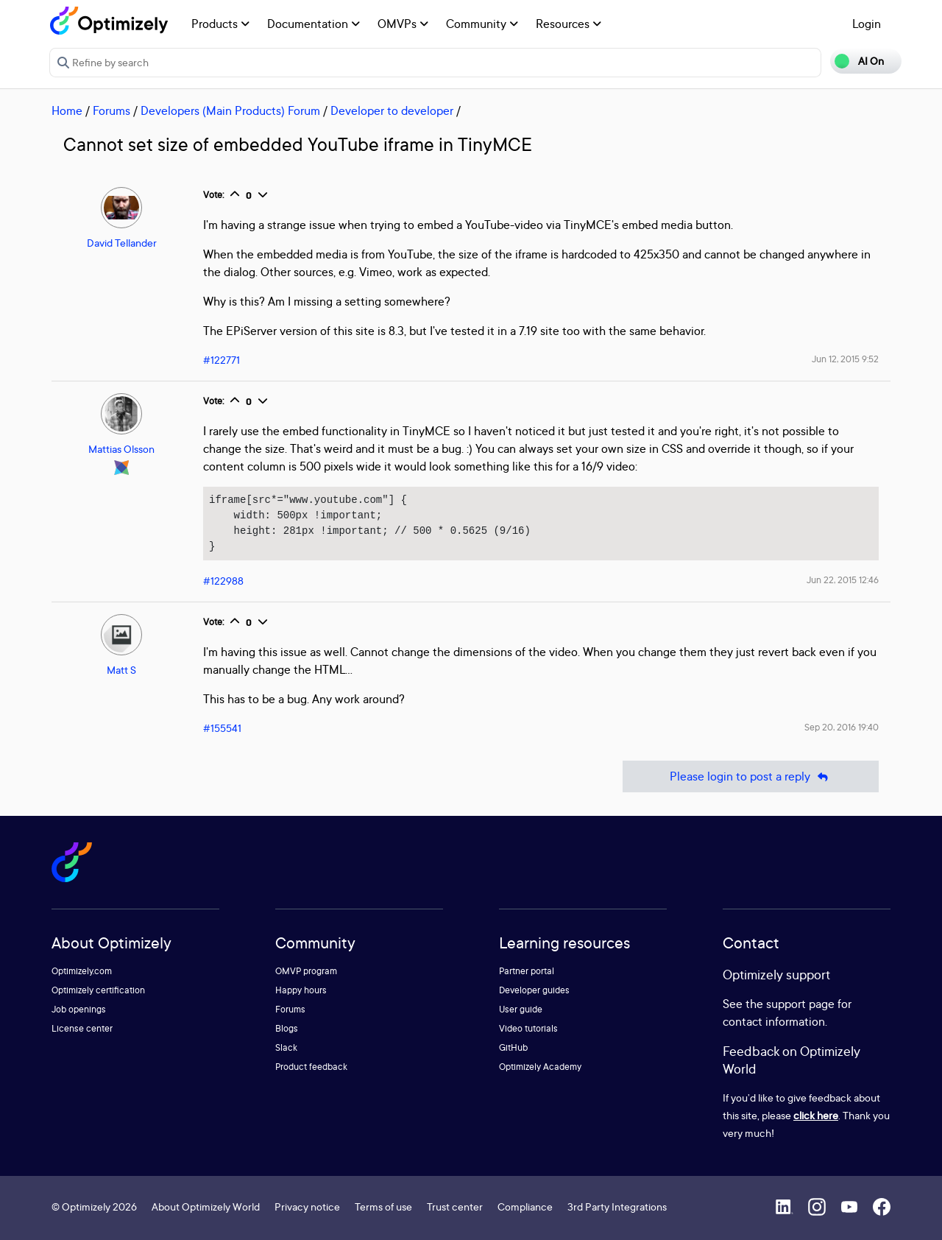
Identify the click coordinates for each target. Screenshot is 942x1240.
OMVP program (306, 971)
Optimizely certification (98, 990)
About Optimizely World (206, 1206)
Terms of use (383, 1206)
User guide (520, 1009)
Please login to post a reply (751, 776)
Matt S (121, 670)
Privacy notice (307, 1206)
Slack (286, 1047)
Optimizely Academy (540, 1066)
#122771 (221, 360)
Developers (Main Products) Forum (230, 110)
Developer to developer (391, 110)
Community (482, 23)
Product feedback (311, 1066)
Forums (111, 110)
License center (82, 1028)
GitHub (513, 1047)
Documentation (313, 23)
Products (220, 23)
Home (67, 110)
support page (800, 1004)
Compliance (525, 1206)
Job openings (79, 1009)
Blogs (286, 1028)
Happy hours (301, 990)
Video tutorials (528, 1028)
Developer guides (534, 990)
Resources (568, 23)
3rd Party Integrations (617, 1206)
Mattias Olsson (121, 449)
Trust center (455, 1206)
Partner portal (526, 971)
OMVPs (403, 23)
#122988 (223, 581)
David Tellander (122, 243)
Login (866, 23)
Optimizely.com (82, 971)
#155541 (222, 728)
